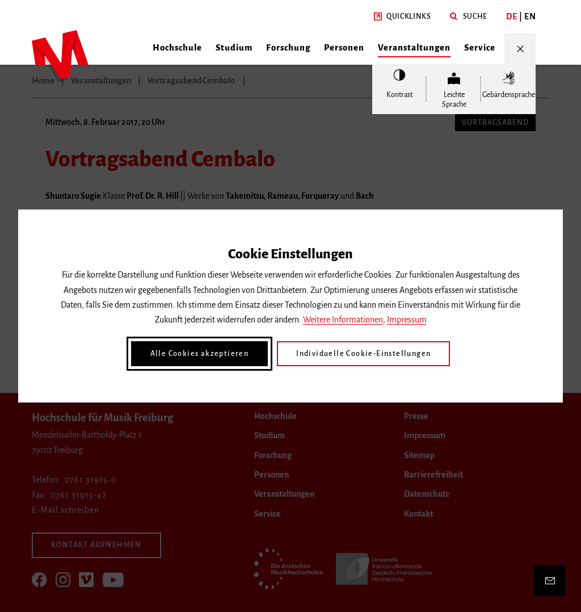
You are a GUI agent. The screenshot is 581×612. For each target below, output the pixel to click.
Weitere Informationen (343, 319)
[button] (402, 16)
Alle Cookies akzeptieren (199, 354)
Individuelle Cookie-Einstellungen (363, 354)
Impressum (407, 319)
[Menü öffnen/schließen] (520, 48)
